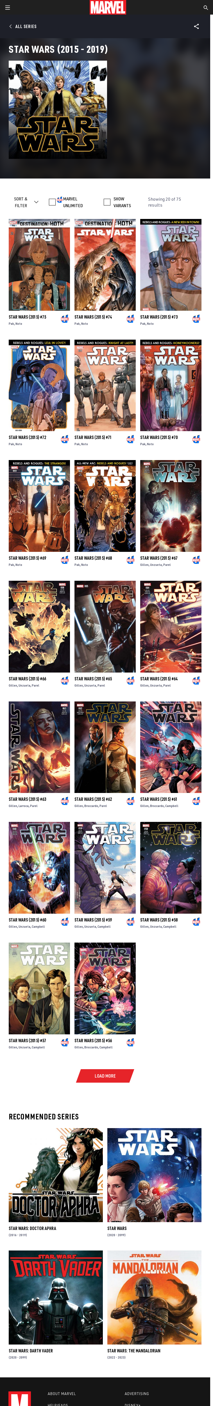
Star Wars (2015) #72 (27, 437)
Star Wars (116, 1228)
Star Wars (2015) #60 (27, 920)
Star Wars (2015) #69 (27, 558)
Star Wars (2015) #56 (93, 1040)
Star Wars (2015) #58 (159, 920)
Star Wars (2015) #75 (27, 317)
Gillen (144, 565)
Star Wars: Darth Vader (31, 1351)
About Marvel (62, 1393)
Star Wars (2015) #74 (93, 317)
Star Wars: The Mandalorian (133, 1351)
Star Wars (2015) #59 (93, 920)
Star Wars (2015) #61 (159, 799)
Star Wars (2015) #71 (93, 437)
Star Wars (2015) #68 (93, 558)
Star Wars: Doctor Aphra (32, 1228)
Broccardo (91, 806)
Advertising (137, 1393)
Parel (167, 565)
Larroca (24, 806)
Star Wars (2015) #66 (27, 679)
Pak (11, 323)
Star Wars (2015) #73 (159, 317)
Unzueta (156, 565)
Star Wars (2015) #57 (27, 1040)
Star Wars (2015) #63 (27, 799)
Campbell (171, 806)
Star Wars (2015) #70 (159, 437)
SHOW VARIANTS (122, 202)
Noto (18, 323)
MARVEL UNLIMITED (73, 202)
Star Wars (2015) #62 (93, 799)
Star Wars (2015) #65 (93, 679)
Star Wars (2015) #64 (159, 679)
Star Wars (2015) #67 (159, 558)
